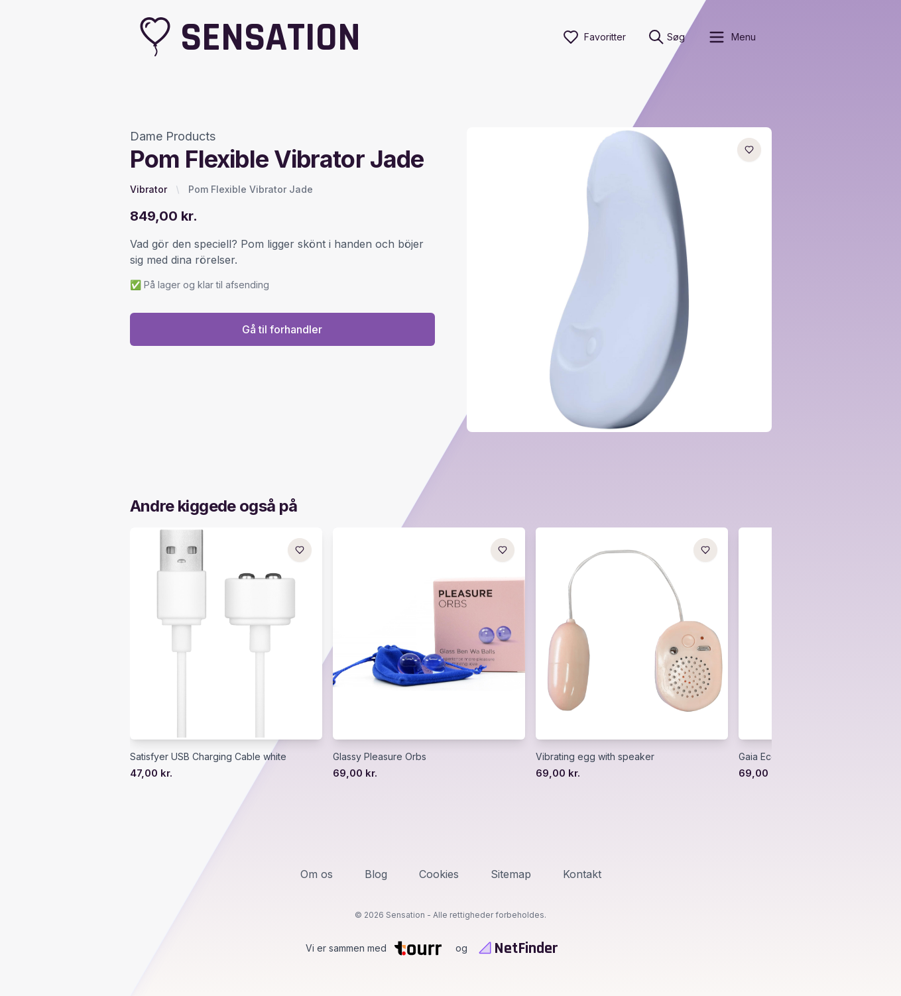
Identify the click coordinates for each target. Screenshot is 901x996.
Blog (376, 874)
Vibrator (148, 189)
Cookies (439, 874)
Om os (316, 874)
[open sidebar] (731, 37)
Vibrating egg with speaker (595, 756)
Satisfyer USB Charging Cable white (208, 756)
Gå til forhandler (282, 329)
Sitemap (511, 874)
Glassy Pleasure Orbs (379, 756)
